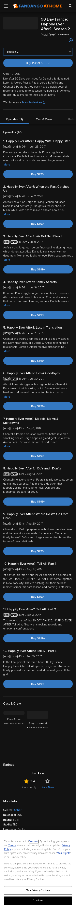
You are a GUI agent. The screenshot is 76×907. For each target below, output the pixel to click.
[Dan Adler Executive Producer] (14, 731)
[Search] (70, 6)
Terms (12, 845)
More (6, 164)
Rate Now (48, 787)
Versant (33, 841)
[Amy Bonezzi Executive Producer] (37, 731)
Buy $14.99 (45, 63)
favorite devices (33, 102)
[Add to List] (71, 40)
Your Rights (63, 853)
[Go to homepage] (37, 6)
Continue (38, 900)
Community (29, 787)
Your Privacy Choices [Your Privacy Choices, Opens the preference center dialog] (38, 890)
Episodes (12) (14, 119)
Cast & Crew (44, 119)
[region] (38, 868)
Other (17, 810)
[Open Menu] (6, 6)
